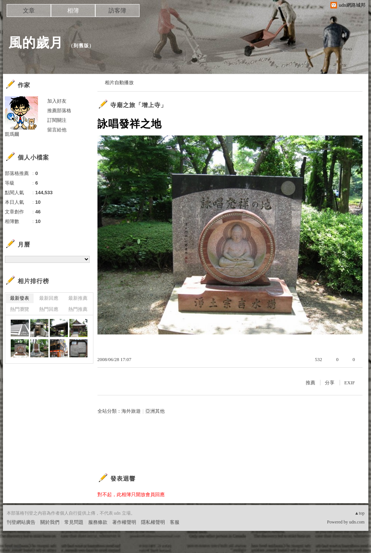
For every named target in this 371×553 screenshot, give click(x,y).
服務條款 (97, 522)
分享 (329, 382)
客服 (174, 522)
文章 (29, 10)
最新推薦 (77, 298)
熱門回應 (48, 309)
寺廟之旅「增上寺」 (138, 105)
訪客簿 (117, 10)
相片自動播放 (119, 82)
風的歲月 (35, 42)
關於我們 (49, 522)
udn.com (357, 522)
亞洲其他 (155, 411)
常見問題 (73, 522)
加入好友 (56, 101)
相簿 (73, 10)
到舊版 (81, 45)
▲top (359, 513)
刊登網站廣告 (21, 522)
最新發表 (19, 298)
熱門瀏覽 (19, 309)
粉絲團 (14, 547)
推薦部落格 (59, 110)
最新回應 (48, 298)
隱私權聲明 (153, 522)
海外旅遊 (131, 411)
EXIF (349, 382)
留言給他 (56, 130)
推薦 (310, 382)
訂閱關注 (56, 120)
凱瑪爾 (12, 134)
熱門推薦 (77, 309)
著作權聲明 (124, 522)
